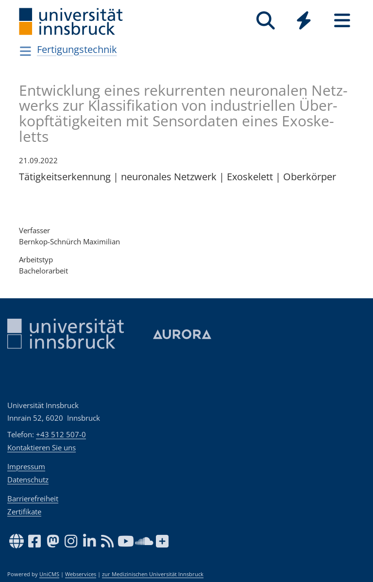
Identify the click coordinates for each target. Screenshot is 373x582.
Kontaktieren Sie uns (41, 447)
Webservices (80, 574)
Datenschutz (28, 479)
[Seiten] (342, 20)
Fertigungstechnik (77, 49)
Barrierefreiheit (32, 498)
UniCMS (49, 574)
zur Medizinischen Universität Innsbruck (152, 574)
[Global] (303, 21)
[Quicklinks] (304, 20)
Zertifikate (24, 511)
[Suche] (265, 20)
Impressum (26, 466)
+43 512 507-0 (61, 434)
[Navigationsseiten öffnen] (25, 51)
